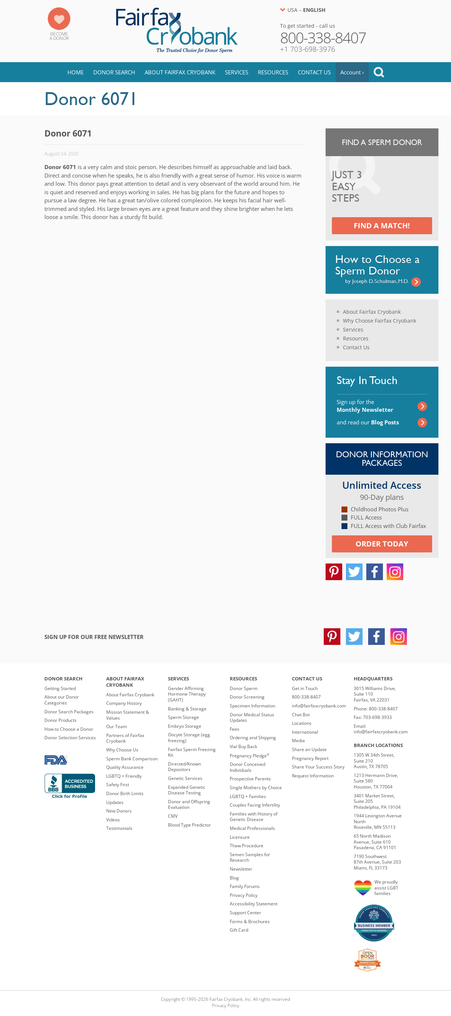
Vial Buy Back (243, 746)
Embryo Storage (184, 726)
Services (236, 72)
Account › (352, 72)
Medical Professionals (252, 828)
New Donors (119, 811)
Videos (113, 820)
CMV (173, 816)
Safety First (117, 784)
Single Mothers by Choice (256, 787)
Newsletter (241, 869)
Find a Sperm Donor (382, 142)
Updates (115, 802)
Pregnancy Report (310, 758)
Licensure (240, 837)
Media (298, 740)
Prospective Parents (250, 779)
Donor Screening (247, 697)
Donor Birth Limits (125, 793)
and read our (368, 422)
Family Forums (245, 886)
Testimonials (119, 828)
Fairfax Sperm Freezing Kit (192, 752)
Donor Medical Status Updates (252, 717)
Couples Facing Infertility (255, 805)
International (305, 732)
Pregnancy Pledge (249, 756)
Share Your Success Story (318, 767)
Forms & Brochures (250, 921)
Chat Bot (301, 714)
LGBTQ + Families (248, 796)
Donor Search (114, 72)
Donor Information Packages (382, 459)
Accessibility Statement (253, 904)
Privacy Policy (244, 895)
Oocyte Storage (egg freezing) (189, 737)
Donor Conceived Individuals (247, 767)
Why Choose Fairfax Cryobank (379, 320)
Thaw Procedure (246, 845)
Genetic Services (185, 778)
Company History (124, 703)
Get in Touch (305, 688)
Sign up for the (365, 405)
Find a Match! (382, 226)
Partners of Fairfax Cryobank (125, 738)
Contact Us (314, 72)
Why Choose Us (122, 750)
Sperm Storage (183, 717)
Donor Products (60, 720)
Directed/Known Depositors (184, 767)
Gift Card (239, 930)
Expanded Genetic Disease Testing (186, 790)
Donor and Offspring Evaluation (189, 804)
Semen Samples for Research (250, 857)
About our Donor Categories (61, 700)
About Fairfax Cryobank (180, 72)
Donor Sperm (244, 688)
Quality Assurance (125, 767)
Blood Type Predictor (189, 825)
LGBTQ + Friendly (124, 776)
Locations (302, 723)
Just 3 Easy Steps (347, 187)
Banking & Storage (187, 709)
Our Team (116, 726)
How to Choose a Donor (68, 729)
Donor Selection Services (70, 737)
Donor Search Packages (69, 712)
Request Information (313, 776)
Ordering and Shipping (253, 737)
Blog (234, 878)
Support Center (245, 912)
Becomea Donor (59, 36)
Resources (273, 72)
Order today (382, 544)
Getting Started (60, 688)
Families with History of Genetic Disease (253, 817)
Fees (234, 729)
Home (75, 72)
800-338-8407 (306, 697)
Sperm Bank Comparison (132, 759)
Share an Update (309, 749)
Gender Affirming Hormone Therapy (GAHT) (187, 694)
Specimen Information (252, 706)
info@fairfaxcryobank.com (319, 706)
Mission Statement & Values (127, 715)
